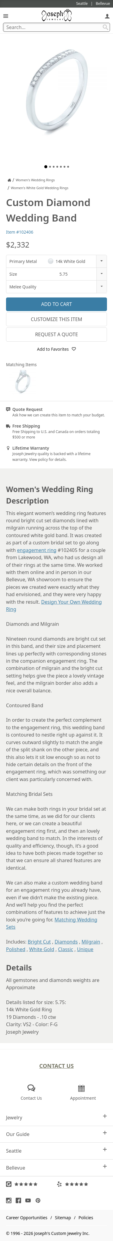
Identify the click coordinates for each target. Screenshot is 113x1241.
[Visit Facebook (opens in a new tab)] (20, 1200)
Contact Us (56, 1065)
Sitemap (63, 1217)
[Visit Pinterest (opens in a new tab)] (39, 1200)
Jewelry (56, 1117)
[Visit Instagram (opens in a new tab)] (10, 1200)
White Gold (41, 949)
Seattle (56, 1150)
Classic (65, 949)
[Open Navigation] (5, 16)
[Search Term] (56, 27)
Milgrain (91, 941)
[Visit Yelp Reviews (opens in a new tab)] (82, 1184)
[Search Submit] (105, 27)
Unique (85, 949)
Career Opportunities (26, 1217)
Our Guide (56, 1134)
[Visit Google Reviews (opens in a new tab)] (31, 1184)
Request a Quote (56, 334)
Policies (86, 1217)
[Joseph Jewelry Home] (9, 180)
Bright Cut (39, 941)
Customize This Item (56, 319)
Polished (15, 949)
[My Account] (107, 16)
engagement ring (37, 550)
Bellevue (56, 1167)
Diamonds (66, 941)
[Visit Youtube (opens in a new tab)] (29, 1200)
